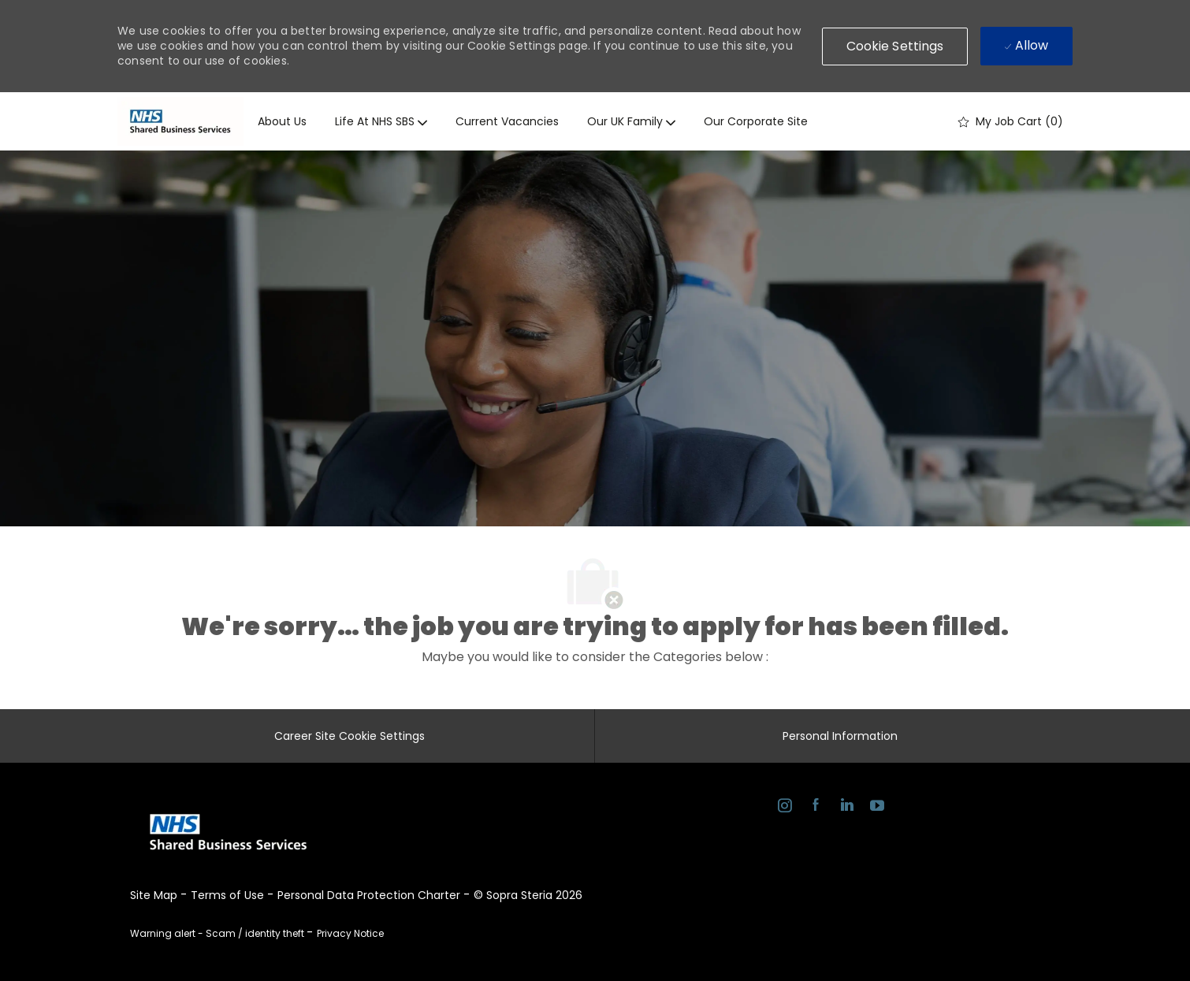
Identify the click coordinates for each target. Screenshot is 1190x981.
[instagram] (784, 807)
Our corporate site (756, 121)
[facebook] (815, 807)
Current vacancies (507, 121)
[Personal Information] (840, 736)
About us (282, 121)
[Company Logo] (180, 121)
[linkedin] (846, 807)
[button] (895, 46)
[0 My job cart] (1010, 121)
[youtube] (877, 807)
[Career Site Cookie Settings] (349, 736)
